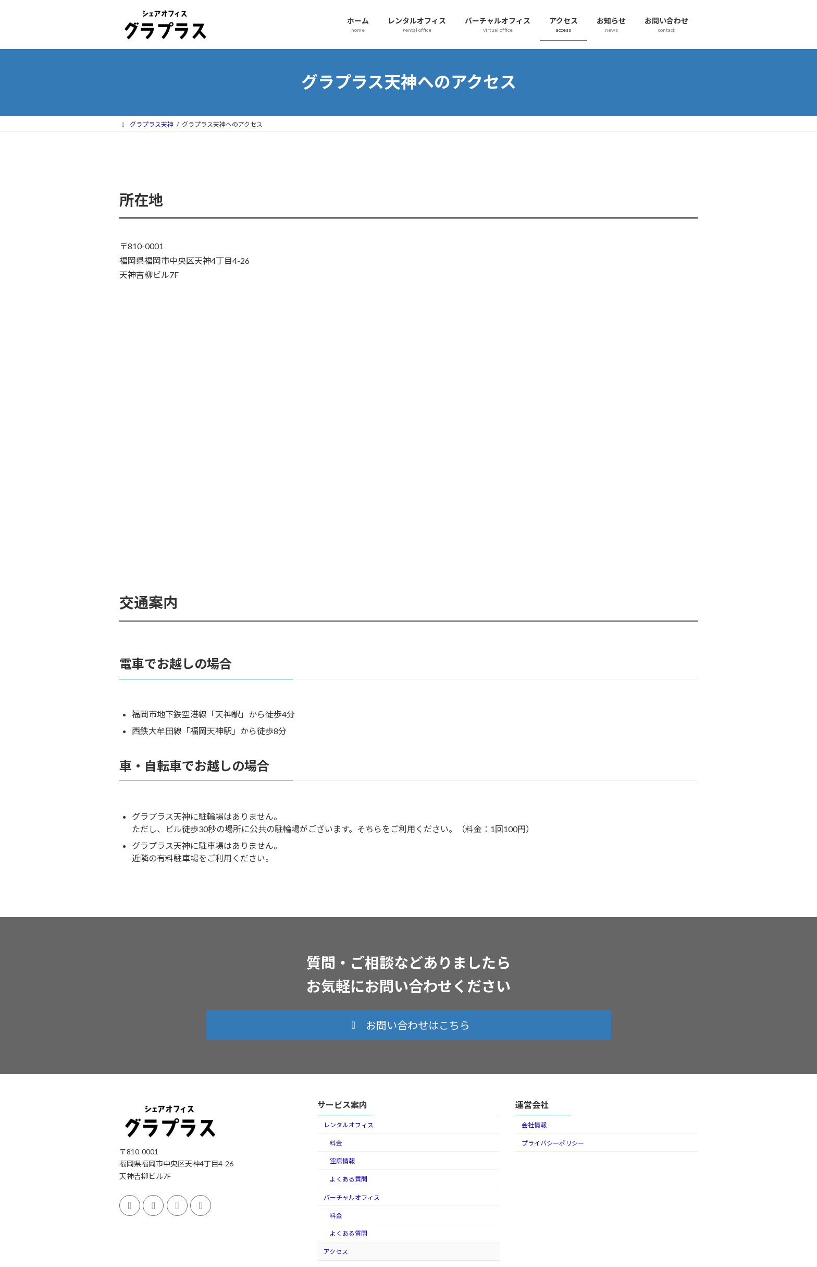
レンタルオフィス (349, 1125)
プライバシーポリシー (553, 1143)
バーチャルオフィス (352, 1197)
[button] (408, 1025)
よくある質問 (348, 1179)
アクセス (336, 1252)
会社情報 (534, 1125)
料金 (336, 1143)
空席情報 (342, 1161)
